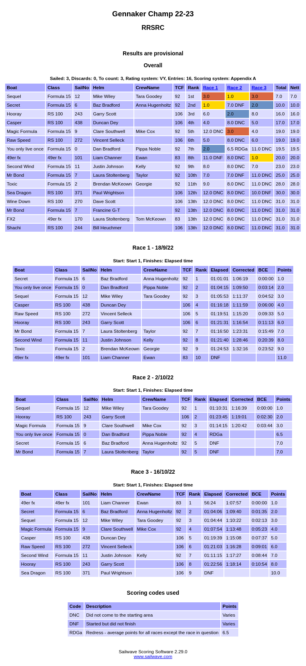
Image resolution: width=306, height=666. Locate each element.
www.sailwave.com (153, 656)
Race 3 (258, 87)
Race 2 (234, 87)
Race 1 (210, 87)
